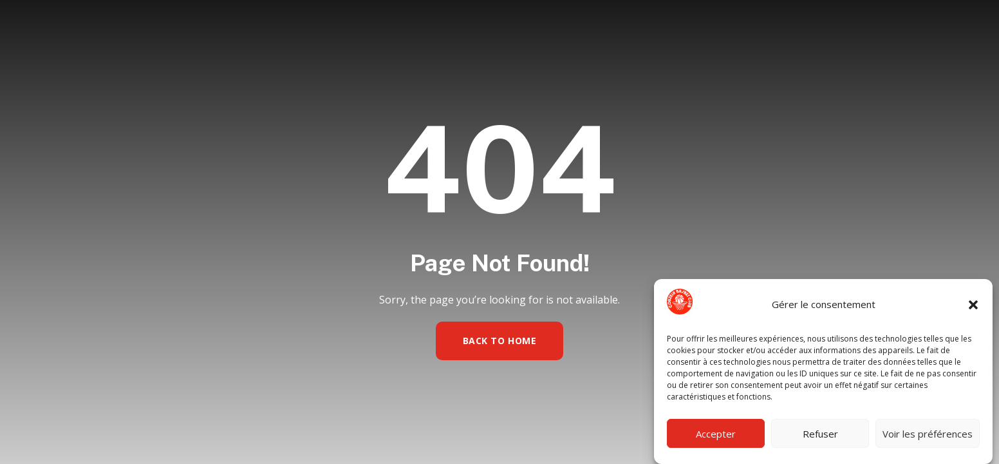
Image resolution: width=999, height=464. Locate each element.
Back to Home (500, 340)
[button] (973, 304)
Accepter (716, 433)
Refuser (820, 433)
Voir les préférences (927, 433)
